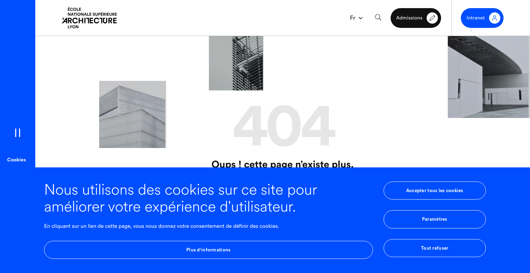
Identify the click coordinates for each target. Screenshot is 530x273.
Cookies (16, 160)
